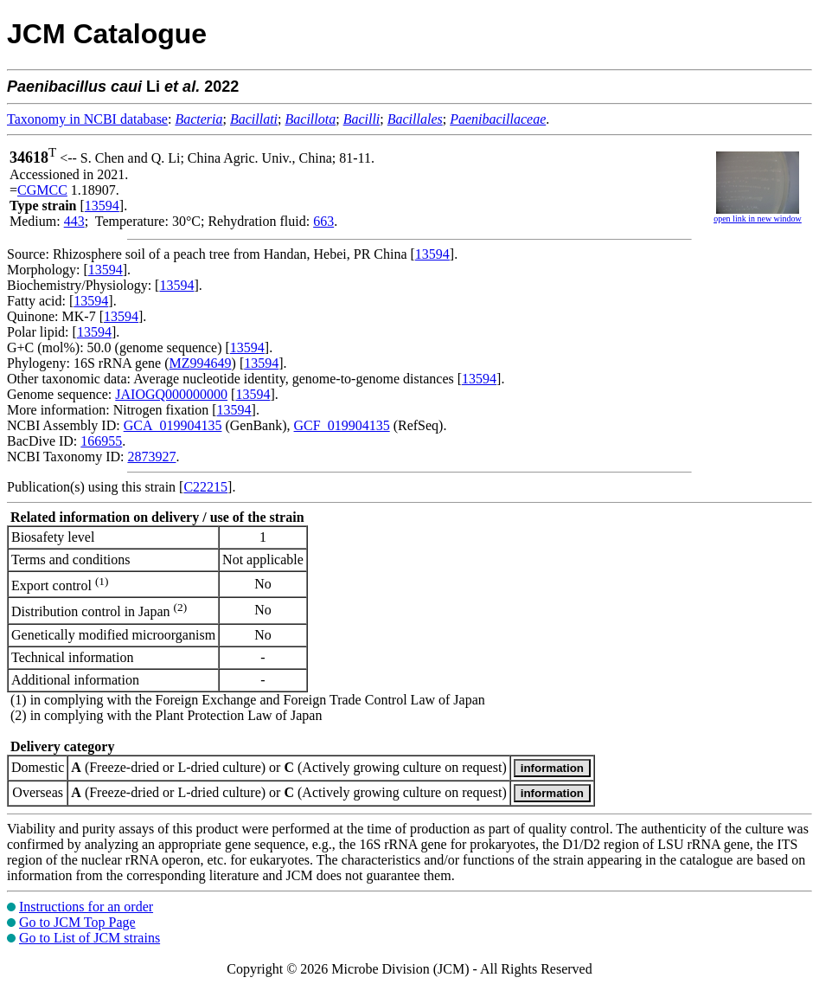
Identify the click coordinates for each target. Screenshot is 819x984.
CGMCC (42, 190)
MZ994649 (201, 363)
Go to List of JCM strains (89, 937)
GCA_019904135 (173, 425)
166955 (101, 441)
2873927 (151, 456)
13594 (102, 205)
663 (323, 221)
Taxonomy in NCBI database (87, 119)
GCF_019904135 (342, 425)
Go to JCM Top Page (77, 922)
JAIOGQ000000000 (171, 394)
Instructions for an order (86, 906)
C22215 (205, 486)
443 (74, 221)
